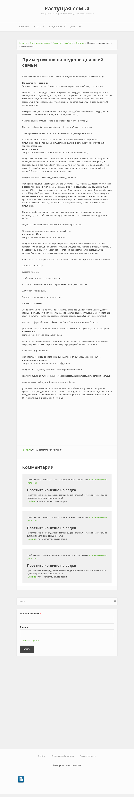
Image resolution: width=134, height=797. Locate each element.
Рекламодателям (88, 756)
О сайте (41, 756)
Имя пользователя (30, 613)
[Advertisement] (67, 422)
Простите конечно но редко (51, 490)
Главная (24, 26)
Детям (75, 26)
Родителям (56, 26)
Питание (80, 43)
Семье (38, 26)
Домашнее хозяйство (63, 43)
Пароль (24, 627)
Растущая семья (67, 8)
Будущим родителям (40, 43)
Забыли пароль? (31, 640)
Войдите (27, 449)
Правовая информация (63, 756)
